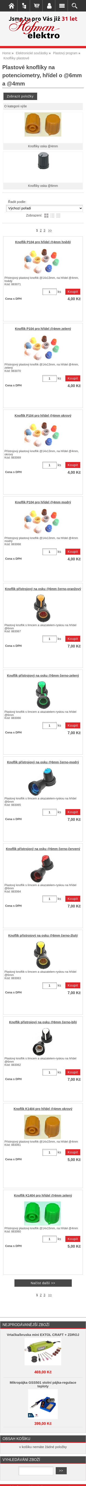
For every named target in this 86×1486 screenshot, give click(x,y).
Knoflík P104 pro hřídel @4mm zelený (43, 329)
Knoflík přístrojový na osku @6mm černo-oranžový (43, 589)
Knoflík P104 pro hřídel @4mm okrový (43, 415)
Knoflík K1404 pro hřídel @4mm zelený (43, 1195)
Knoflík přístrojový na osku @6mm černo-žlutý (43, 935)
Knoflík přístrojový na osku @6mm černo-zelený (43, 675)
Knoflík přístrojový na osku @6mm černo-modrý (43, 762)
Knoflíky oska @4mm (43, 146)
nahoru (79, 1479)
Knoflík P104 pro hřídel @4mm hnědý (43, 242)
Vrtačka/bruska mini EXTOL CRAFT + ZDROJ (43, 1335)
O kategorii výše (15, 106)
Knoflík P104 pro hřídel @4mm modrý (43, 502)
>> (50, 230)
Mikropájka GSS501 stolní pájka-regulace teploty (43, 1384)
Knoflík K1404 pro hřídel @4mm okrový (43, 1109)
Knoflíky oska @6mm (43, 186)
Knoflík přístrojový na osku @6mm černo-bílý (43, 1022)
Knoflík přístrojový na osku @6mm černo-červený (43, 849)
